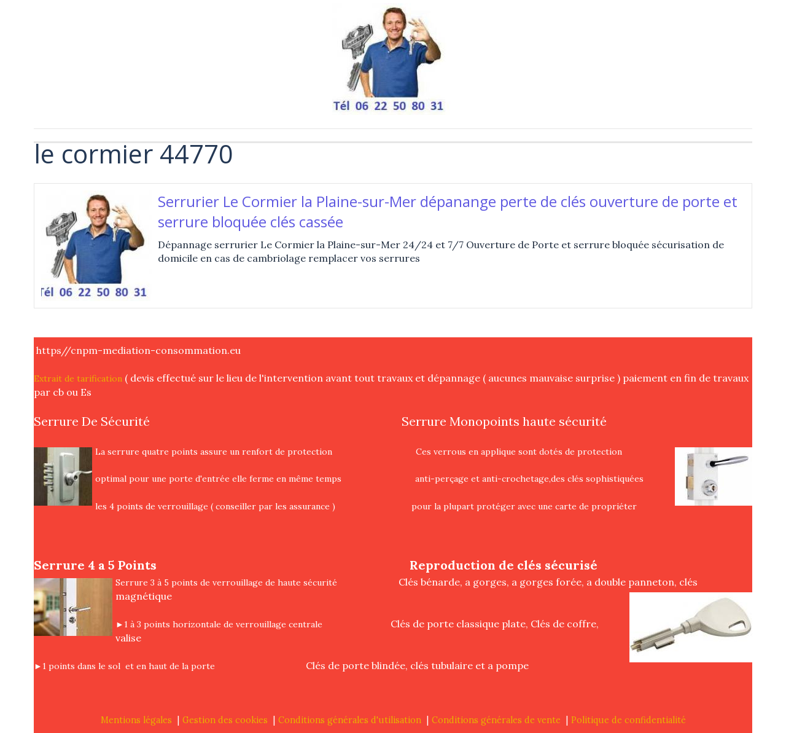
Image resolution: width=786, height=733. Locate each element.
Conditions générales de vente (496, 720)
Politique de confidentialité (628, 720)
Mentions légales (136, 720)
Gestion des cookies (225, 720)
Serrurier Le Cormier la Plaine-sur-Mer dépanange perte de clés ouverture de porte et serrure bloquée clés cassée (447, 211)
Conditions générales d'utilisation (349, 720)
